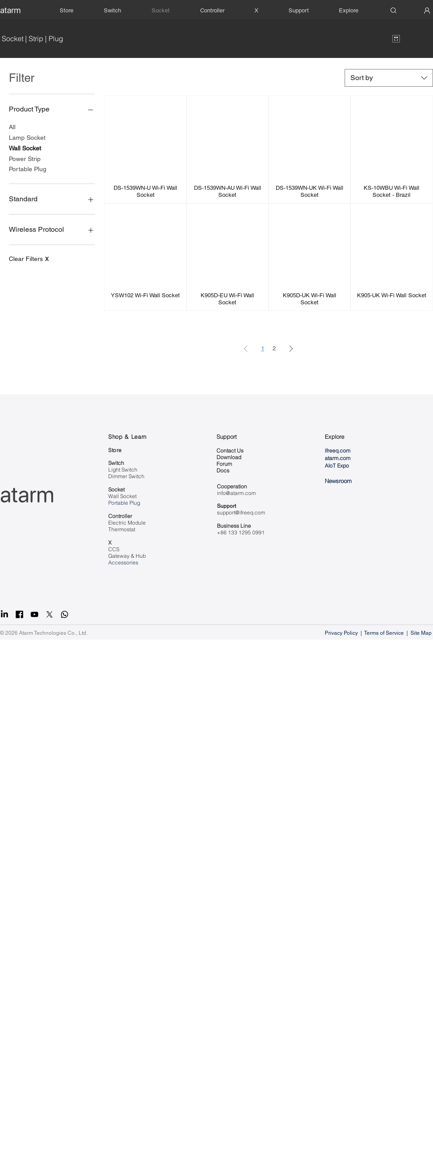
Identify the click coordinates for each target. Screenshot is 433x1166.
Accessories (123, 562)
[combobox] (389, 78)
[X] (49, 614)
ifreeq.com (337, 450)
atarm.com (337, 458)
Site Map (421, 633)
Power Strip (25, 158)
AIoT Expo (337, 465)
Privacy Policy (342, 633)
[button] (298, 10)
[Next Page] (291, 348)
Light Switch (122, 469)
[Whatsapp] (64, 614)
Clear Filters (29, 258)
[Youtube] (34, 614)
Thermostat (121, 529)
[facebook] (19, 614)
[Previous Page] (245, 348)
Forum (224, 463)
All (12, 126)
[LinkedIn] (4, 614)
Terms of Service (384, 633)
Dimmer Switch (126, 476)
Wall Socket (25, 147)
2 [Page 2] (274, 348)
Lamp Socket (27, 137)
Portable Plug (27, 168)
